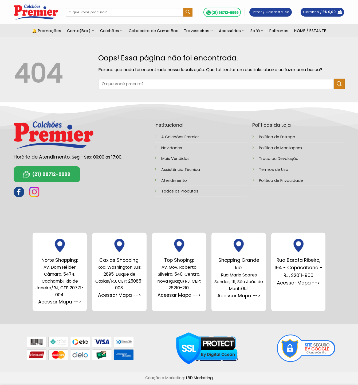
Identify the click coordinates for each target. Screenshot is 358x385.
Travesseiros (198, 30)
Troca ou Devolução (278, 158)
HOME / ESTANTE (310, 30)
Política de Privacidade (281, 180)
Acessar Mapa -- (118, 295)
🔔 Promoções (46, 30)
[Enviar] (187, 12)
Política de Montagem (280, 148)
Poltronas (279, 30)
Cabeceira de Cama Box (153, 30)
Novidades (171, 148)
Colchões (111, 30)
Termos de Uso (273, 169)
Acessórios (232, 30)
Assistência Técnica (180, 169)
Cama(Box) (80, 30)
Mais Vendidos (175, 158)
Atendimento (174, 180)
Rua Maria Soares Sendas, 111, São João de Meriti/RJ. (238, 274)
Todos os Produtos (179, 191)
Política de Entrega (277, 137)
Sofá (256, 30)
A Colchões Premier (180, 137)
